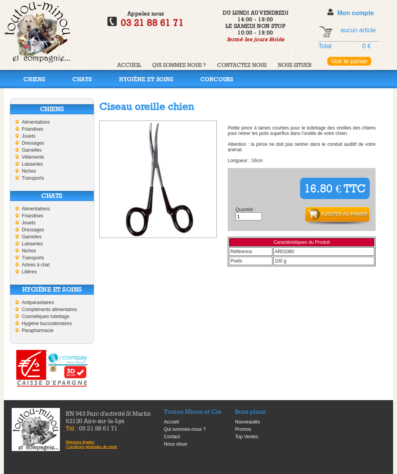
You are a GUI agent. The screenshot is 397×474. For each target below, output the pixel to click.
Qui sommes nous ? (179, 64)
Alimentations (36, 122)
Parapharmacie (37, 330)
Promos (243, 429)
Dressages (33, 143)
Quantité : (245, 209)
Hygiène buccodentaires (47, 323)
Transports (33, 178)
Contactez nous (242, 64)
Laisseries (32, 164)
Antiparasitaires (38, 302)
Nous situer (294, 64)
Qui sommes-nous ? (185, 429)
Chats (82, 79)
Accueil (129, 64)
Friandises (32, 129)
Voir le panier (349, 61)
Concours (216, 79)
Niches (29, 171)
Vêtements (33, 157)
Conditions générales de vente (91, 446)
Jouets (28, 136)
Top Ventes (246, 436)
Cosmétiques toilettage (45, 316)
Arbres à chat (35, 265)
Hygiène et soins (146, 79)
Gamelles (32, 150)
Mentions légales (80, 441)
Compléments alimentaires (49, 309)
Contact (172, 436)
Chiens (34, 79)
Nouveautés (247, 422)
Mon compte (355, 13)
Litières (29, 272)
